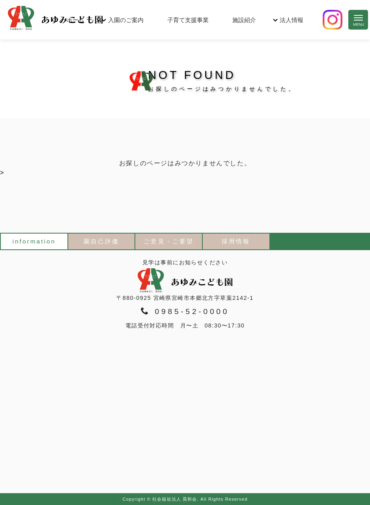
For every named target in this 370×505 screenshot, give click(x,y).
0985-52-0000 (185, 311)
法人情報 (291, 20)
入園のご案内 (126, 20)
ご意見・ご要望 (169, 241)
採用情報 (236, 241)
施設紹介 (244, 20)
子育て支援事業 (188, 20)
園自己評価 (101, 241)
